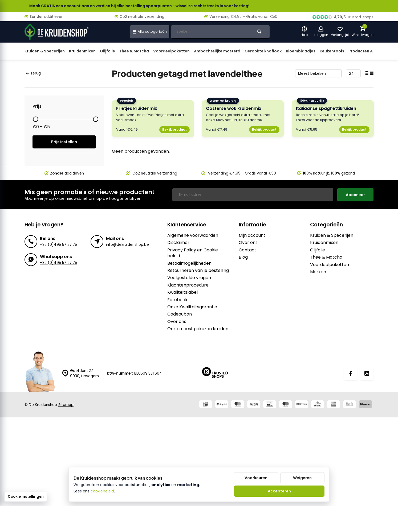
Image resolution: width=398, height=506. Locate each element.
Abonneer (355, 194)
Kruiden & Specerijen (45, 51)
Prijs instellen (64, 141)
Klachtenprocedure (188, 285)
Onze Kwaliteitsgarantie (192, 307)
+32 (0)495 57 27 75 (58, 244)
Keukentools (332, 51)
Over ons (176, 322)
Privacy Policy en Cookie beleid (192, 253)
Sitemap (66, 404)
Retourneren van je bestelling (198, 270)
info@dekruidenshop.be (127, 244)
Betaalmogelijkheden (189, 263)
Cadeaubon (179, 314)
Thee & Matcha (134, 51)
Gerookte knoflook (263, 51)
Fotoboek (177, 300)
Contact (247, 250)
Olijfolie (107, 51)
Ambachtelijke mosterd (217, 51)
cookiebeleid (102, 491)
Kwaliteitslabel (182, 292)
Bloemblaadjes (300, 51)
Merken (318, 272)
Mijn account (252, 235)
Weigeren (302, 477)
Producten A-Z (362, 51)
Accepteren (279, 491)
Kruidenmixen (82, 51)
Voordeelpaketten (171, 51)
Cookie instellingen (26, 496)
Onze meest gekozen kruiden (197, 329)
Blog (243, 257)
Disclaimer (178, 243)
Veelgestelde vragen (189, 278)
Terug (33, 73)
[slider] (35, 119)
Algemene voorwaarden (192, 235)
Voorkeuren (256, 477)
